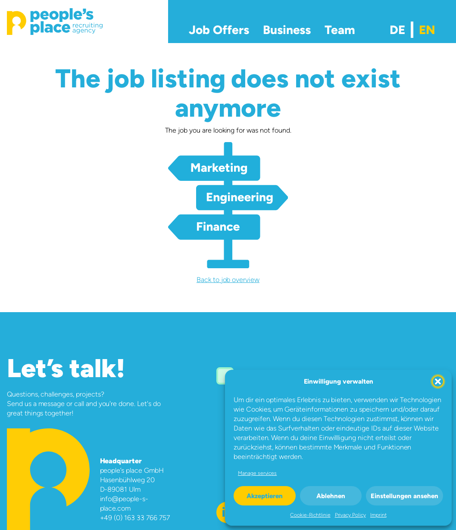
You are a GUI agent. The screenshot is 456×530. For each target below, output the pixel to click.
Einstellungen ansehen (404, 496)
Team (340, 29)
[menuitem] (397, 29)
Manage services (257, 473)
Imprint (378, 515)
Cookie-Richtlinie (310, 515)
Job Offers (219, 29)
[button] (438, 381)
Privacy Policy (350, 515)
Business (287, 29)
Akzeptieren (265, 496)
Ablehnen (330, 496)
